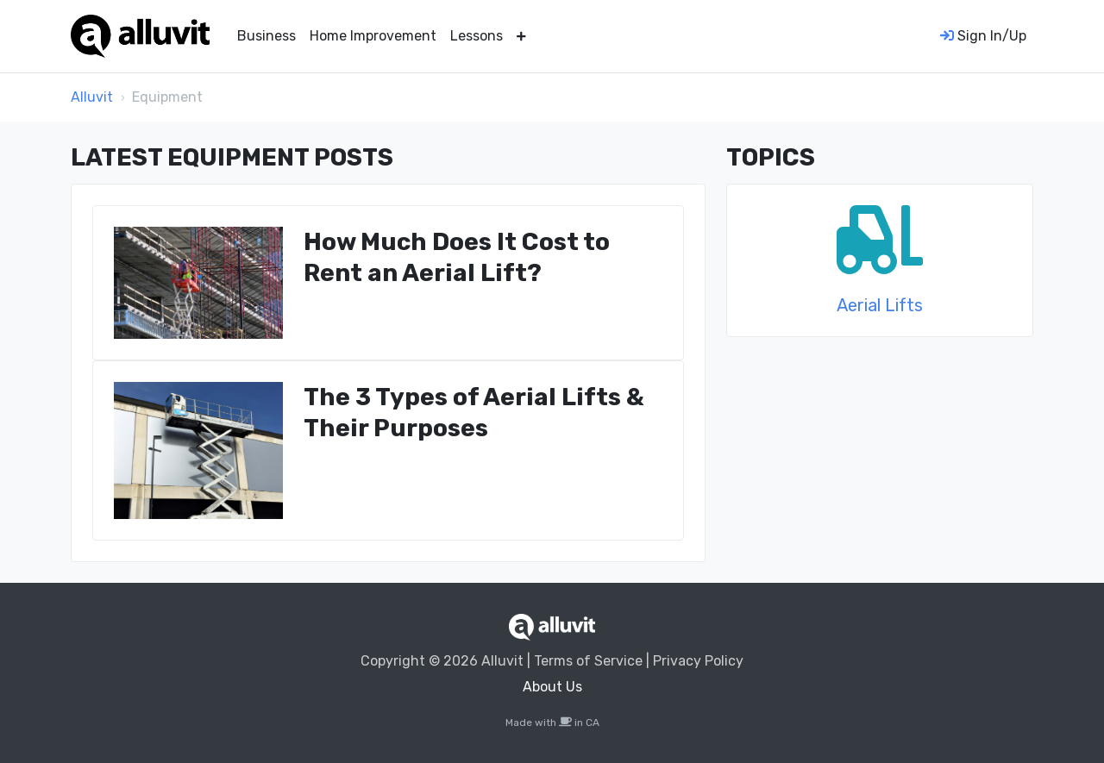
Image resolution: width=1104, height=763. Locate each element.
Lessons (476, 36)
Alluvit (92, 97)
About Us (552, 687)
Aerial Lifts (880, 305)
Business (266, 36)
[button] (521, 36)
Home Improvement (373, 36)
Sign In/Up (983, 36)
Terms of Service (588, 661)
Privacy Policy (698, 661)
